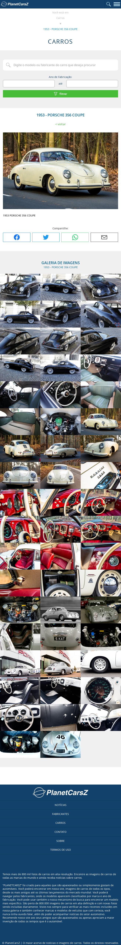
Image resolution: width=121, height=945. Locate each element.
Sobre (60, 841)
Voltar (62, 124)
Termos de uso (60, 849)
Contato (60, 832)
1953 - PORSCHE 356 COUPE (60, 29)
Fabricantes (60, 814)
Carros (60, 18)
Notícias (60, 805)
